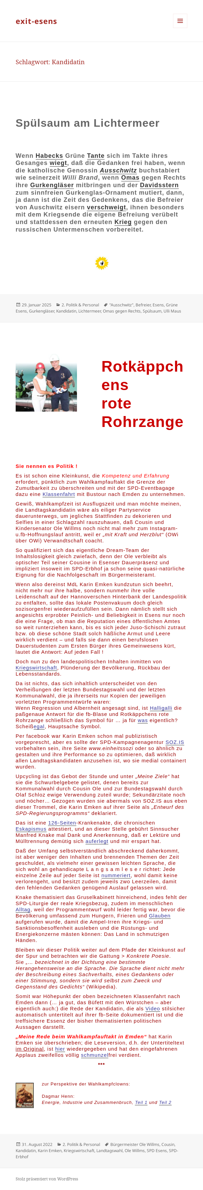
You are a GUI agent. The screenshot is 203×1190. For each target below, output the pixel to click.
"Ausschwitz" (121, 305)
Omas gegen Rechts (122, 311)
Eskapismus (31, 829)
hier (60, 1049)
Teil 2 (165, 1102)
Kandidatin (66, 311)
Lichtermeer (89, 311)
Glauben (160, 915)
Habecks (49, 155)
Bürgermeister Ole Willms (134, 1144)
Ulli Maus (172, 311)
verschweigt (106, 207)
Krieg (123, 222)
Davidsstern (159, 185)
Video (152, 1008)
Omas (130, 177)
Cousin (167, 1144)
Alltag (23, 909)
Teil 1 (141, 1102)
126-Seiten (62, 823)
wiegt (58, 163)
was (143, 720)
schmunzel (95, 1055)
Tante (96, 155)
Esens (158, 305)
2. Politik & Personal (80, 305)
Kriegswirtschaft (36, 667)
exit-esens (36, 21)
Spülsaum (152, 311)
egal (39, 726)
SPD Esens (157, 1150)
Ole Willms (135, 1150)
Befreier (143, 305)
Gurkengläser (52, 185)
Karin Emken (50, 1150)
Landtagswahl (109, 1150)
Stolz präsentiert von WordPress (47, 1179)
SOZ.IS (175, 742)
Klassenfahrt (59, 494)
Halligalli (161, 708)
